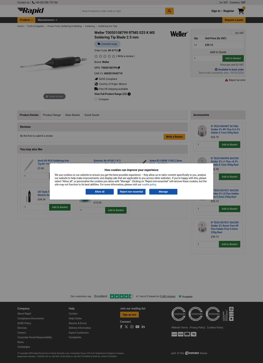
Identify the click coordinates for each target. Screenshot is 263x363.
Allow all (99, 191)
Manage (163, 191)
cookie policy (149, 184)
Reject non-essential (131, 191)
